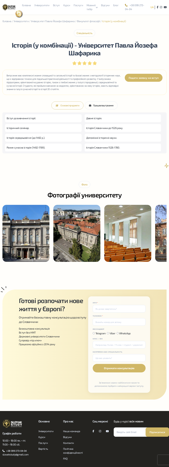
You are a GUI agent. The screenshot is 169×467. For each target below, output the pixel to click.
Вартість (43, 448)
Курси (66, 5)
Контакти (68, 442)
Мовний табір (91, 7)
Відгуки (105, 5)
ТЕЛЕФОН (98, 316)
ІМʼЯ (95, 303)
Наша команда (71, 431)
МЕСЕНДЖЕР (98, 329)
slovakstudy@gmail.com (15, 454)
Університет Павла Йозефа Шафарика (52, 21)
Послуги (78, 5)
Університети (41, 5)
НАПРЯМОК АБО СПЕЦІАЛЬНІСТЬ (107, 352)
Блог (115, 5)
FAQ (65, 458)
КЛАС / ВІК (98, 339)
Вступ (56, 5)
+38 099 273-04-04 (134, 7)
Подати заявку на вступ (144, 77)
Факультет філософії (88, 21)
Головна (26, 5)
